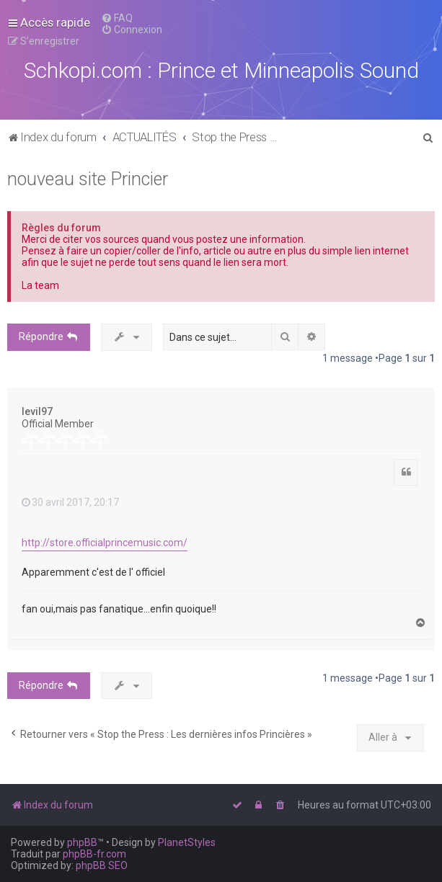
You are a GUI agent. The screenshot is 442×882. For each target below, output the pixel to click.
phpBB (82, 842)
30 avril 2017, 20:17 (70, 502)
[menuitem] (117, 18)
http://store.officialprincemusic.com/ (104, 542)
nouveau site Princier (87, 179)
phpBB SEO (102, 865)
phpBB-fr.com (94, 854)
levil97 (37, 411)
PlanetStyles (187, 842)
